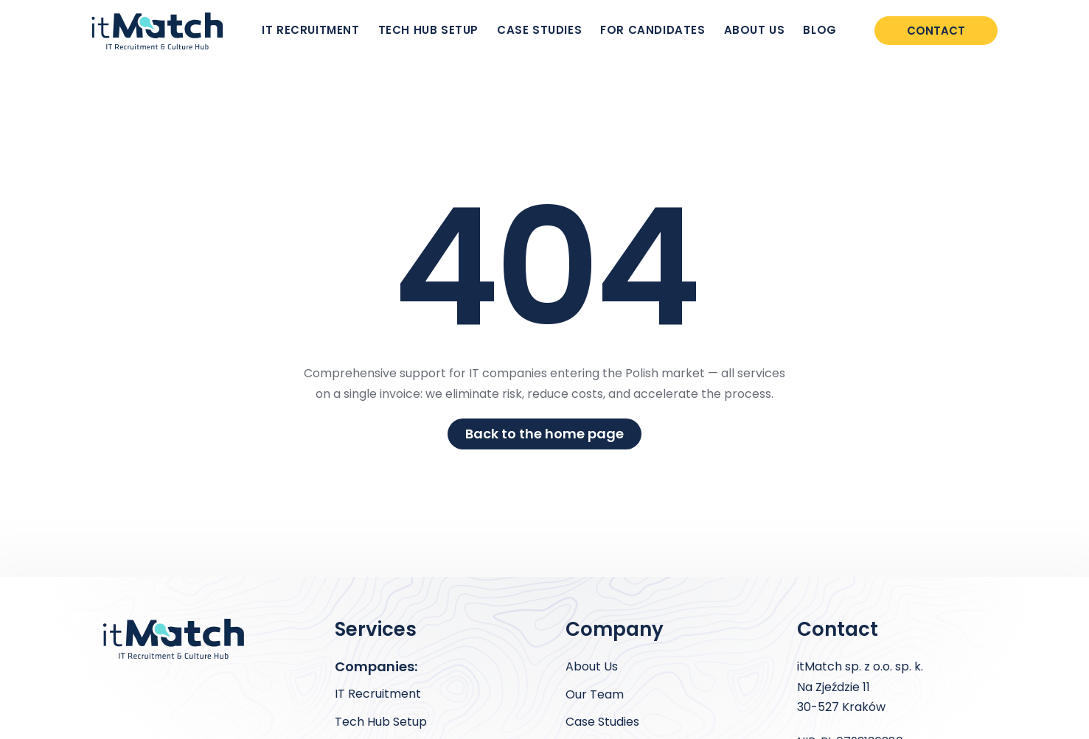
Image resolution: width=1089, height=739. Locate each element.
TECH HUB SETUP (428, 30)
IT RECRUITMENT (310, 30)
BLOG (819, 30)
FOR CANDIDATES (652, 30)
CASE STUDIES (539, 30)
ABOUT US (754, 30)
